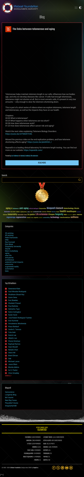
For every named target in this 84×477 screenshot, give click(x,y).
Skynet (7, 249)
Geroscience (9, 392)
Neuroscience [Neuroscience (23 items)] (69, 214)
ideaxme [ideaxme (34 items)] (5, 215)
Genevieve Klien (14, 289)
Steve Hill (11, 353)
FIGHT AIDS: (30, 450)
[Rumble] (71, 468)
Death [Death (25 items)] (31, 211)
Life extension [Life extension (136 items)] (42, 214)
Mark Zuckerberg (11, 251)
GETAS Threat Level (42, 429)
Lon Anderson (15, 155)
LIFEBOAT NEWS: (47, 437)
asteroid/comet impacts (14, 262)
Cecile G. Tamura (14, 329)
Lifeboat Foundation (15, 468)
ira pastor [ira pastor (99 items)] (31, 214)
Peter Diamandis (11, 238)
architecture (9, 260)
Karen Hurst (12, 315)
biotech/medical (25, 155)
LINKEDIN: (29, 440)
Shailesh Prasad (14, 303)
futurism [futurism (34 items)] (54, 212)
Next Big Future (11, 400)
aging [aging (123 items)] (8, 208)
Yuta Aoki (12, 332)
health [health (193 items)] (63, 211)
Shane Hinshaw (14, 341)
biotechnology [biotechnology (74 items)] (69, 208)
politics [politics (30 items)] (74, 214)
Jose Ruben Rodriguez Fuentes (20, 318)
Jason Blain (12, 364)
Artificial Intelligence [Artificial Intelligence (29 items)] (34, 208)
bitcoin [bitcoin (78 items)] (76, 208)
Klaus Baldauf (13, 327)
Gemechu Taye (14, 309)
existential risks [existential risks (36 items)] (37, 212)
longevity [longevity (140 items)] (59, 214)
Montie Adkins (13, 367)
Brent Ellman (13, 356)
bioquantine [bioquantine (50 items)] (42, 208)
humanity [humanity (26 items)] (79, 212)
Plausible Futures (11, 403)
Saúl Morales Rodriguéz (17, 292)
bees (7, 271)
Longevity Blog (10, 395)
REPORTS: (46, 450)
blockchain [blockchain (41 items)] (7, 212)
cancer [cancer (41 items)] (18, 212)
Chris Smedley (13, 373)
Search (79, 179)
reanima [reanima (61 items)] (79, 215)
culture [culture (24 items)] (28, 211)
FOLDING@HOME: (28, 453)
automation (9, 269)
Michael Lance (13, 361)
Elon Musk (9, 244)
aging (7, 253)
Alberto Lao (12, 338)
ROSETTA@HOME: (28, 456)
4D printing (9, 235)
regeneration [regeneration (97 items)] (21, 217)
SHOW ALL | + (8, 375)
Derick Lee (12, 335)
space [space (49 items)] (40, 217)
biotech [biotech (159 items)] (59, 208)
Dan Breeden (13, 300)
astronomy (9, 264)
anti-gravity (9, 258)
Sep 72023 (8, 29)
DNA (6, 240)
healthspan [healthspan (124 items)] (71, 211)
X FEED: (29, 443)
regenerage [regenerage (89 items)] (10, 217)
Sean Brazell (13, 347)
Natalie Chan (13, 350)
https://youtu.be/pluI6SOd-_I (39, 142)
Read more (42, 163)
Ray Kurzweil (10, 242)
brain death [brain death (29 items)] (13, 212)
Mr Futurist (9, 398)
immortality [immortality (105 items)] (12, 214)
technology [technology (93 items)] (54, 217)
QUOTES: (45, 460)
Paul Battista (13, 306)
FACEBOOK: (28, 437)
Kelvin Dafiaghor (14, 312)
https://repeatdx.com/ (33, 150)
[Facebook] (54, 468)
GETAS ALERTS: (47, 440)
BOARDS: (45, 447)
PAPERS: (45, 456)
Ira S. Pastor (12, 370)
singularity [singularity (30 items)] (36, 217)
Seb (9, 359)
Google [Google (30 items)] (57, 212)
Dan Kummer (13, 321)
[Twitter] (58, 468)
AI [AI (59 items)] (11, 209)
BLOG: (44, 443)
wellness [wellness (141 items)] (74, 217)
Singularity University (13, 246)
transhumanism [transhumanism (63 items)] (65, 217)
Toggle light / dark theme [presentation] (80, 7)
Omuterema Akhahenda (17, 324)
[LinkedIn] (62, 468)
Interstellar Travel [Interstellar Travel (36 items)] (22, 215)
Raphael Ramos (14, 344)
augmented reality (12, 267)
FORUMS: (36, 460)
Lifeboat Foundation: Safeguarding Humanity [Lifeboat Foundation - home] (37, 7)
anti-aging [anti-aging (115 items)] (24, 208)
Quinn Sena (12, 297)
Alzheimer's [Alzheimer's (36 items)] (16, 208)
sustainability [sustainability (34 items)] (46, 217)
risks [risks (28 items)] (32, 217)
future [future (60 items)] (49, 212)
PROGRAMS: (46, 453)
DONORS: (34, 447)
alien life (8, 255)
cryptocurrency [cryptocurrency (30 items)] (23, 212)
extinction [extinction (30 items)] (44, 212)
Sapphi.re (35, 468)
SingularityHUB (11, 406)
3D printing (9, 233)
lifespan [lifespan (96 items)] (51, 214)
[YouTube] (66, 468)
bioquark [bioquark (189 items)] (51, 208)
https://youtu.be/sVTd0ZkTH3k (18, 134)
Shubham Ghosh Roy (16, 295)
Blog (42, 17)
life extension (34, 155)
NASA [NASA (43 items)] (65, 215)
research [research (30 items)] (29, 217)
